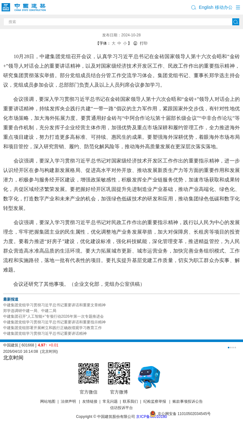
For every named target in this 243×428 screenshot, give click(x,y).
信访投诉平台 (121, 408)
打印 (143, 43)
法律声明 (69, 401)
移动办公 (224, 7)
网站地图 (47, 401)
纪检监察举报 (154, 401)
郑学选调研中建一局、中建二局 (29, 311)
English (206, 7)
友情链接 (89, 401)
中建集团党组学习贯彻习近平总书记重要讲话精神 (45, 333)
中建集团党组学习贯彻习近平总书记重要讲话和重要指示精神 (54, 322)
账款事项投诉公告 (187, 401)
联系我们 (130, 401)
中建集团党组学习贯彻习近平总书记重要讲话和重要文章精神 (54, 305)
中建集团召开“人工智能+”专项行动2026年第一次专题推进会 (53, 316)
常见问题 (110, 401)
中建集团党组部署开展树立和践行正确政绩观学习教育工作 (52, 328)
